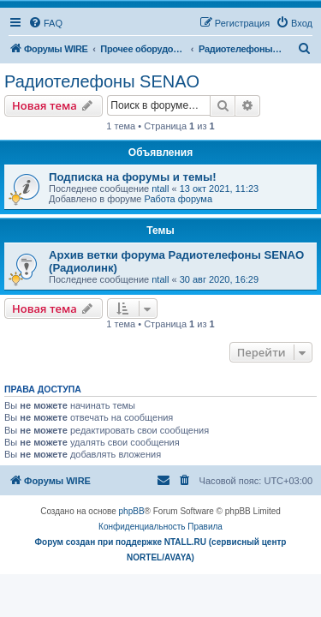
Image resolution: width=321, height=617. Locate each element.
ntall (160, 188)
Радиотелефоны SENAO (101, 81)
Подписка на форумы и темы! (133, 177)
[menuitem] (45, 23)
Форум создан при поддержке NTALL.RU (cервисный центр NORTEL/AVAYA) (161, 549)
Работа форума (178, 199)
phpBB (132, 511)
